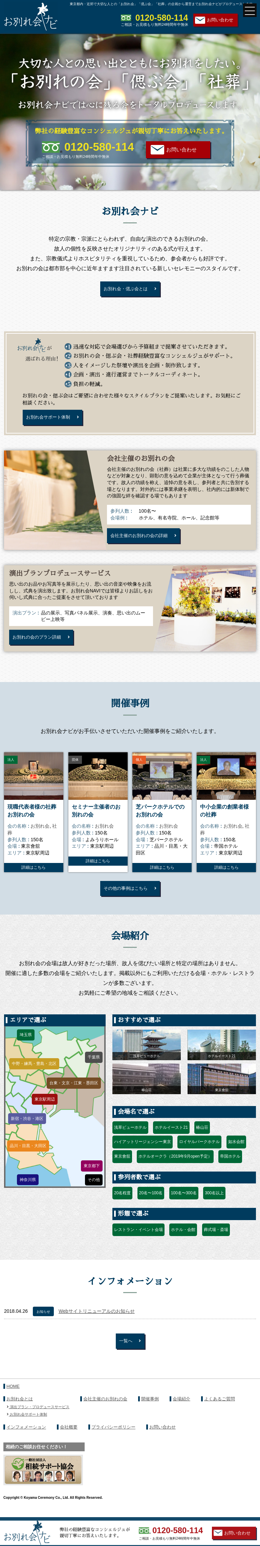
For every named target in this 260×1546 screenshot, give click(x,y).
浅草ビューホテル (130, 1136)
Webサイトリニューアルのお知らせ (97, 1319)
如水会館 (236, 1150)
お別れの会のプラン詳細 (39, 642)
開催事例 (150, 1409)
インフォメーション (26, 1436)
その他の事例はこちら (125, 895)
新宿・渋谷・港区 (27, 1126)
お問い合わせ (220, 19)
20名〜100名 (150, 1201)
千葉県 (94, 1065)
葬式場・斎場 (216, 1237)
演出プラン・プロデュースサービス (38, 1417)
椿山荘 (202, 1136)
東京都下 (92, 1174)
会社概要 (69, 1436)
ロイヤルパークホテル (199, 1150)
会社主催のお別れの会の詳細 (141, 539)
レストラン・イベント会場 (138, 1237)
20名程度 (122, 1201)
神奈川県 (28, 1187)
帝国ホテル (230, 1164)
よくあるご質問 (219, 1409)
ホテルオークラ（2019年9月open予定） (175, 1164)
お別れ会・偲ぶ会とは (125, 289)
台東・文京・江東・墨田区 (73, 1091)
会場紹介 (181, 1409)
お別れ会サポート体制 (50, 419)
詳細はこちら (33, 874)
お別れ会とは (19, 1409)
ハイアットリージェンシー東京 (142, 1150)
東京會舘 (122, 1164)
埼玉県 (26, 1043)
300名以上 (214, 1201)
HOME (13, 1396)
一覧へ (125, 1350)
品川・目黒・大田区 (28, 1154)
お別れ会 (39, 832)
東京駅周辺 (45, 1107)
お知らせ (43, 1320)
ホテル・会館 (183, 1237)
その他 (94, 1188)
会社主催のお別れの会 (105, 1409)
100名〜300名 (184, 1201)
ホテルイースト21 (171, 1136)
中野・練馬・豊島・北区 (34, 1072)
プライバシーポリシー (113, 1436)
